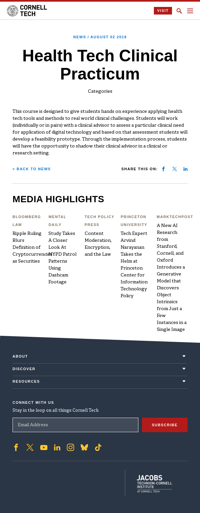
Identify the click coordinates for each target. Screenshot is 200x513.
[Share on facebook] (163, 169)
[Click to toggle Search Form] (179, 11)
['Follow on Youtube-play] (43, 446)
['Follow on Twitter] (30, 446)
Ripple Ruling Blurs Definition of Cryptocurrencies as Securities (32, 247)
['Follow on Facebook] (16, 446)
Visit (163, 11)
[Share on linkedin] (185, 169)
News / (100, 37)
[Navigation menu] (190, 11)
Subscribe (165, 424)
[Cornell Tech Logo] (27, 10)
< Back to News (32, 169)
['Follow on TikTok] (98, 446)
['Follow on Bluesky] (84, 446)
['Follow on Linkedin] (57, 446)
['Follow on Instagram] (70, 446)
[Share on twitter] (174, 169)
